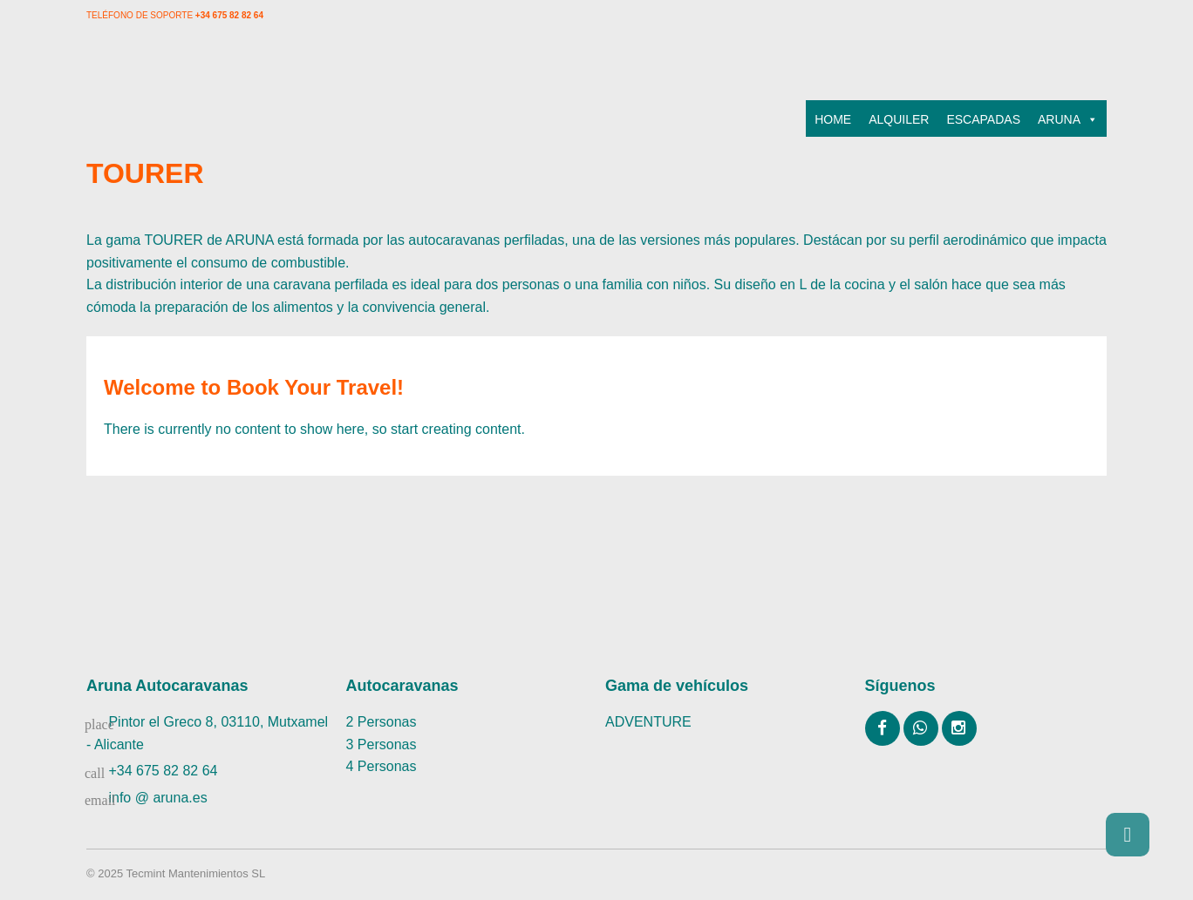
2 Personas (381, 721)
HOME (833, 119)
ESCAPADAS (983, 119)
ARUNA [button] (1068, 119)
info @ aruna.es (157, 797)
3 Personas (381, 744)
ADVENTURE (648, 721)
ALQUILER (899, 119)
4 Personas (381, 766)
